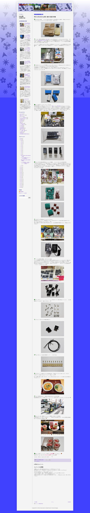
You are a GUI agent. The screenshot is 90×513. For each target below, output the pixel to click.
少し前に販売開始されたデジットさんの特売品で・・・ (25, 158)
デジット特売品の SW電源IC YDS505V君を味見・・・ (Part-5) (27, 75)
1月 (21, 165)
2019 (21, 173)
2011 (21, 184)
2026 (21, 138)
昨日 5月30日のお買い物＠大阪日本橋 (27, 24)
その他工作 (21, 131)
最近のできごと (22, 115)
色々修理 (21, 125)
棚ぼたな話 (21, 129)
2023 (21, 168)
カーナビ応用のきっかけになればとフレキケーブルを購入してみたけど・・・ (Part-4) (27, 49)
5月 (21, 150)
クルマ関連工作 (22, 124)
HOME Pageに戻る (66, 9)
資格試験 (21, 132)
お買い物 (47, 39)
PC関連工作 (22, 123)
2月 (21, 154)
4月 (21, 151)
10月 (22, 143)
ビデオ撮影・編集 (22, 130)
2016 (21, 177)
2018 (21, 175)
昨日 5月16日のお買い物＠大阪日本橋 (27, 87)
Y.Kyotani (21, 191)
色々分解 (21, 126)
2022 (21, 169)
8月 (21, 146)
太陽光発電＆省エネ (23, 118)
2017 (21, 176)
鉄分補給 (21, 119)
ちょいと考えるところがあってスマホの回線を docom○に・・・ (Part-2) (25, 163)
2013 (21, 181)
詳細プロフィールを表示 (23, 193)
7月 (21, 147)
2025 (21, 139)
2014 (21, 180)
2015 (21, 179)
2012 (21, 183)
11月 (22, 142)
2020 (21, 172)
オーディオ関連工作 (23, 117)
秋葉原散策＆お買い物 (42, 40)
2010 (21, 185)
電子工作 (21, 116)
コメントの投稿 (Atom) (39, 503)
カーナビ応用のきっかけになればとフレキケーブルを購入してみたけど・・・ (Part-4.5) (28, 37)
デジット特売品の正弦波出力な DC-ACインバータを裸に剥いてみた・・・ (27, 63)
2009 (21, 187)
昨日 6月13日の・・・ (27, 99)
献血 (20, 122)
